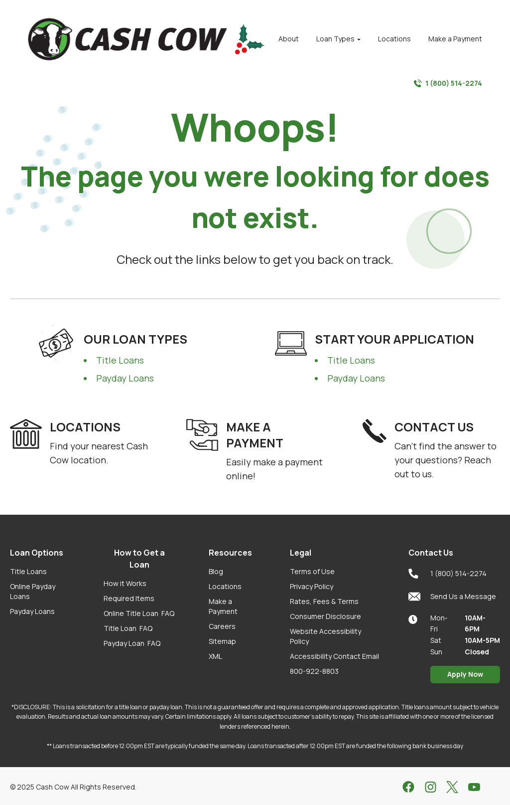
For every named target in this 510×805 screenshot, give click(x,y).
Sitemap (222, 641)
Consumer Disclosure (325, 616)
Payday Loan (132, 643)
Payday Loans (125, 378)
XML (215, 656)
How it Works (125, 583)
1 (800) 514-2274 (448, 83)
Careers (222, 626)
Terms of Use (312, 571)
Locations (225, 586)
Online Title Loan (139, 613)
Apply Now (465, 674)
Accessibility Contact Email (334, 656)
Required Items (129, 598)
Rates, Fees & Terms (324, 601)
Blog (216, 571)
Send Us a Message (452, 596)
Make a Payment (223, 606)
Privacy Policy (311, 586)
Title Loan (128, 628)
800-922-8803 (314, 671)
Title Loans (120, 360)
